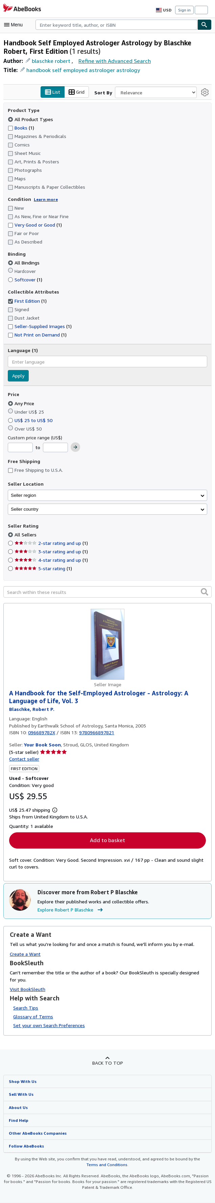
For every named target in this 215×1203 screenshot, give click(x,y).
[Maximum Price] (54, 448)
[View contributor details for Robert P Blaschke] (31, 709)
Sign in (184, 9)
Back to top (107, 1063)
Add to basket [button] (107, 840)
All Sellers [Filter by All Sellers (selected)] (26, 534)
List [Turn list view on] (54, 92)
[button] (204, 592)
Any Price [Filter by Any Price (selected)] (22, 403)
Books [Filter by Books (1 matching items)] (21, 127)
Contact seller (23, 759)
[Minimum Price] (20, 448)
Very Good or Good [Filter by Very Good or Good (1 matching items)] (35, 225)
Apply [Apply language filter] (18, 376)
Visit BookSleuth (27, 989)
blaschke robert (50, 61)
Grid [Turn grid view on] (78, 92)
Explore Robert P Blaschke (71, 910)
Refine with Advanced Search (112, 61)
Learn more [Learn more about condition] (43, 199)
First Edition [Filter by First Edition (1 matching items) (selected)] (27, 300)
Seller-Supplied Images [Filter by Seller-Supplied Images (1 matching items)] (39, 326)
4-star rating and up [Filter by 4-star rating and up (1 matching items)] (50, 560)
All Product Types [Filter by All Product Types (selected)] (30, 119)
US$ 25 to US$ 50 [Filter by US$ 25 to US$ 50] (31, 420)
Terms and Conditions (106, 1165)
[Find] (204, 25)
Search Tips (25, 1008)
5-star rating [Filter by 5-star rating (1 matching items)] (43, 568)
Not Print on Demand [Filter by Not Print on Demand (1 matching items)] (37, 334)
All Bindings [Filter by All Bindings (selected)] (24, 262)
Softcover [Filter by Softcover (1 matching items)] (25, 279)
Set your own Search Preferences (48, 1025)
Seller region (23, 495)
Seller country (25, 509)
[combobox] (116, 25)
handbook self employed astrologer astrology (79, 70)
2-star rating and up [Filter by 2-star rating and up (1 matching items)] (50, 543)
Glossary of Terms (32, 1017)
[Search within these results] (107, 592)
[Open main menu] (15, 25)
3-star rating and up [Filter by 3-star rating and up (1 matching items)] (50, 551)
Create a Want (25, 954)
